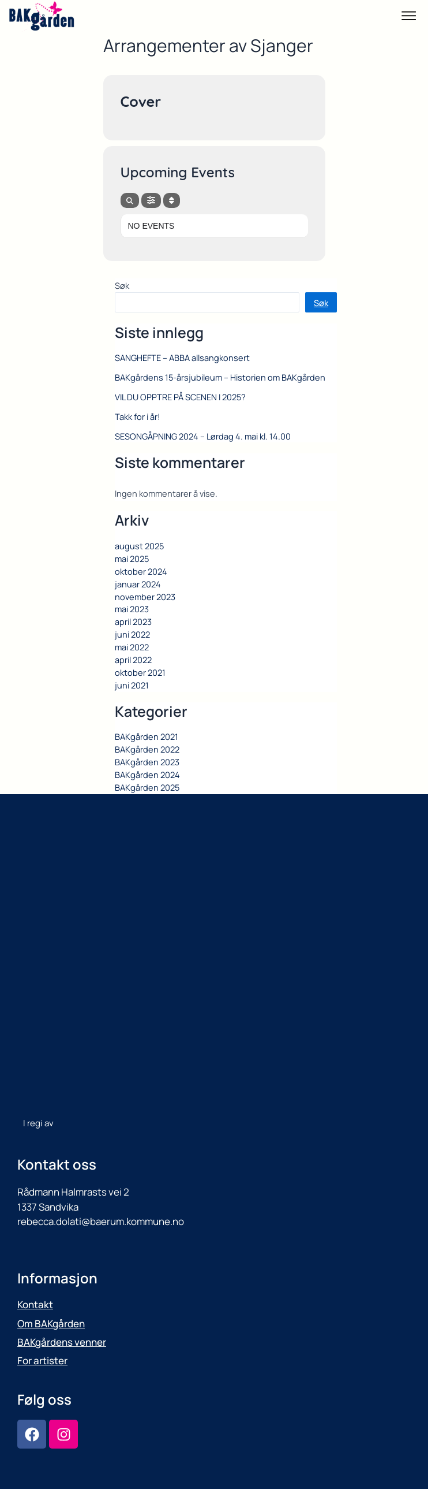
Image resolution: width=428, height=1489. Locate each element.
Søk (122, 285)
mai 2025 (132, 558)
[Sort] (171, 200)
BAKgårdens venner (61, 1342)
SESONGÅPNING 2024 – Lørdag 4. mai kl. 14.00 (203, 436)
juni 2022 (132, 634)
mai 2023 (132, 609)
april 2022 (133, 659)
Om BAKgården (51, 1323)
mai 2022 (132, 647)
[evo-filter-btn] (151, 200)
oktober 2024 (141, 571)
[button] (408, 17)
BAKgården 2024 (147, 774)
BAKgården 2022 (147, 749)
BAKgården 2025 (147, 787)
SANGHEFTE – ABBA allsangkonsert (182, 357)
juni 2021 (132, 685)
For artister (42, 1360)
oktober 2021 (140, 672)
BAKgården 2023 (147, 762)
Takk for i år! (137, 416)
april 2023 (133, 621)
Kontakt (35, 1304)
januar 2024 (138, 584)
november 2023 (145, 596)
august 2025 (139, 546)
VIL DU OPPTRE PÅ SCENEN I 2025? (180, 397)
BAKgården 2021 (146, 736)
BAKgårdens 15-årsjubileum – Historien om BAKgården (220, 377)
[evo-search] (130, 200)
